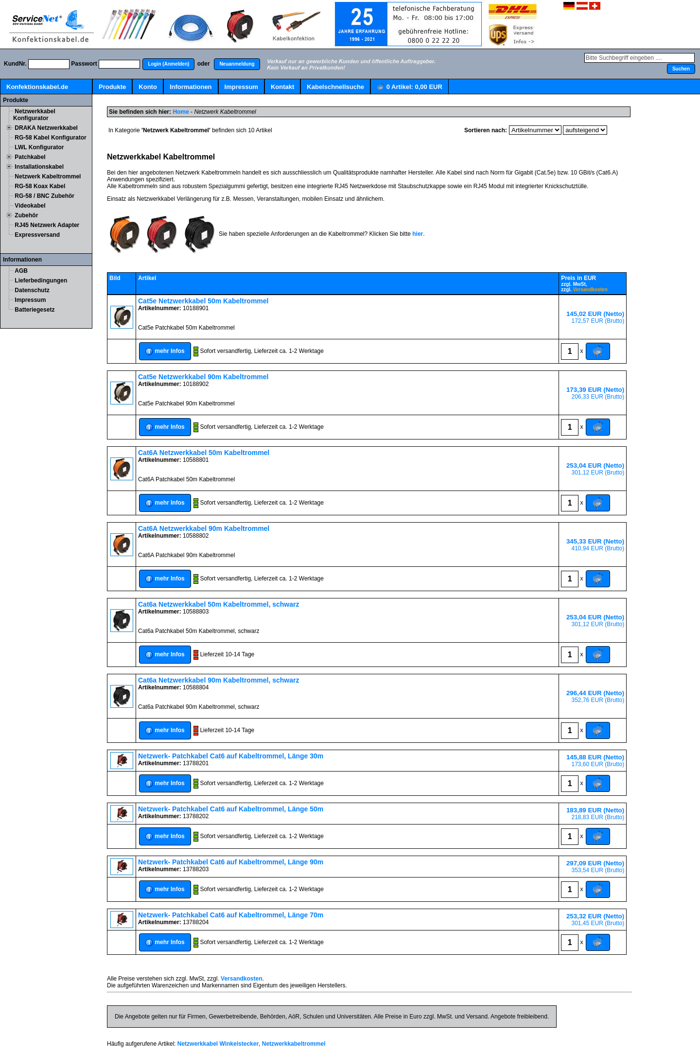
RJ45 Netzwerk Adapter (47, 225)
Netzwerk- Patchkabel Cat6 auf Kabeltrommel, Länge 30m (230, 756)
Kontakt (282, 86)
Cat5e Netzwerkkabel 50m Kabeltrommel (203, 301)
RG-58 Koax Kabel (40, 186)
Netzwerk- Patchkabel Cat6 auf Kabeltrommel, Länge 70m (230, 915)
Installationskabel (39, 166)
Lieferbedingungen (41, 280)
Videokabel (30, 205)
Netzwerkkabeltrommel (294, 1043)
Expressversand (37, 234)
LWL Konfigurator (39, 147)
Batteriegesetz (34, 309)
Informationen (191, 86)
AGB (21, 270)
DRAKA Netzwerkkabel (46, 127)
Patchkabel (30, 157)
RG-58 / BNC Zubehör (44, 196)
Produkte (112, 86)
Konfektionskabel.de (37, 86)
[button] (168, 64)
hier (417, 233)
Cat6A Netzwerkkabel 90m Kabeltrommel (203, 528)
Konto (148, 86)
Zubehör (26, 215)
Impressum (241, 86)
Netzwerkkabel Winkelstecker (218, 1043)
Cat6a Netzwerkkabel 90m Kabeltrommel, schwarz (218, 680)
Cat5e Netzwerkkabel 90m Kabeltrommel (203, 377)
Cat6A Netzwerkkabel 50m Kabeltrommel (203, 452)
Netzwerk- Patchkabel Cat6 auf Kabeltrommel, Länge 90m (230, 862)
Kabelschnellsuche (335, 86)
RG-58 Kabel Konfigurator (50, 137)
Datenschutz (32, 290)
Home (181, 111)
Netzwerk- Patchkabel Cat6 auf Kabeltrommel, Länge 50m (230, 809)
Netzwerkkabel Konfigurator (34, 115)
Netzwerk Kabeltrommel (48, 176)
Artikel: (409, 87)
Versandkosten (590, 289)
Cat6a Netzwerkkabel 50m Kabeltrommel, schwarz (218, 604)
